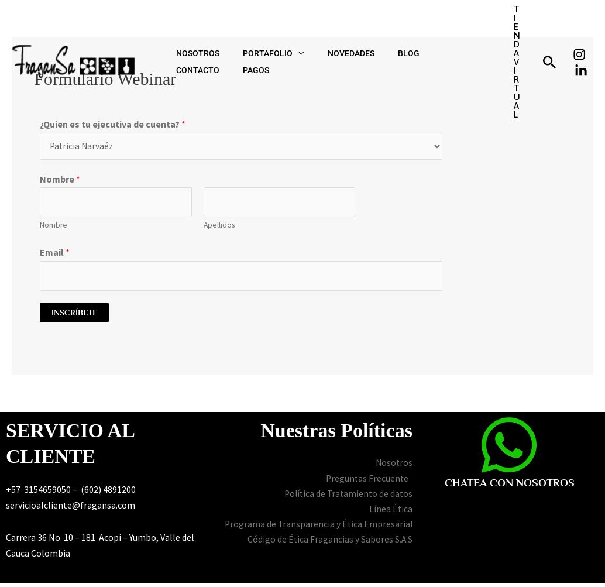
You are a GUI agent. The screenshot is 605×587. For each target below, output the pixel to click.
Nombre (60, 180)
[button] (513, 31)
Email (55, 254)
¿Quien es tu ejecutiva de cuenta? (112, 124)
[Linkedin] (581, 39)
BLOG (368, 31)
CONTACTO (412, 31)
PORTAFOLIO (250, 31)
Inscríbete (74, 316)
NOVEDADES (321, 31)
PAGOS (458, 31)
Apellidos (219, 227)
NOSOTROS (192, 31)
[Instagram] (579, 24)
